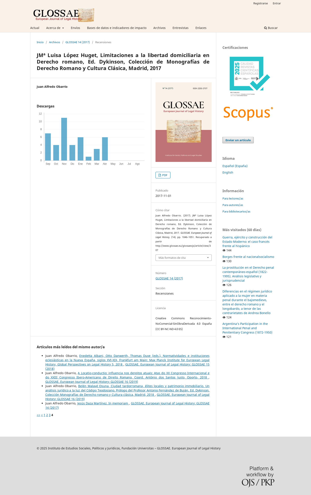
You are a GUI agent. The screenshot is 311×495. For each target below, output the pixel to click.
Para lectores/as (232, 198)
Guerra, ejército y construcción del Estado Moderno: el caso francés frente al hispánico (247, 241)
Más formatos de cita (172, 258)
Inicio (40, 42)
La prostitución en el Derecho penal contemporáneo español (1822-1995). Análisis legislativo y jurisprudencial (248, 274)
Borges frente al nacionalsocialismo (248, 257)
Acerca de (53, 28)
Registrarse (260, 3)
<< (38, 415)
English (227, 172)
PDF (164, 175)
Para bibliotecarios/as (236, 211)
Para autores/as (232, 205)
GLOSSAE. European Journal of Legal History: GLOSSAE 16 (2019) (91, 382)
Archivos (159, 28)
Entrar (277, 3)
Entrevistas (181, 28)
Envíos (75, 28)
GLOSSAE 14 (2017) (77, 42)
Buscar (271, 28)
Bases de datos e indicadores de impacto (116, 28)
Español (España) (235, 166)
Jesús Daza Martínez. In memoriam (103, 403)
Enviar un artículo (238, 140)
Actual (34, 28)
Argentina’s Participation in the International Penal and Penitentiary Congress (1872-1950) (247, 328)
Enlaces (200, 28)
